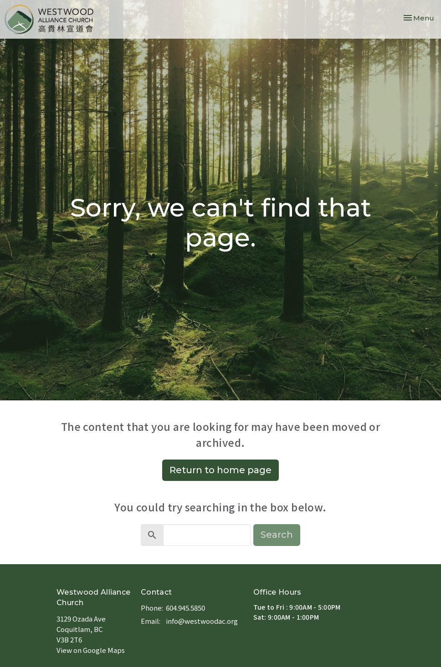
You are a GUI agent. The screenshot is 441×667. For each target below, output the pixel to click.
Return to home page (220, 470)
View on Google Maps (90, 650)
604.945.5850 (185, 607)
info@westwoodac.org (202, 621)
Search (277, 534)
